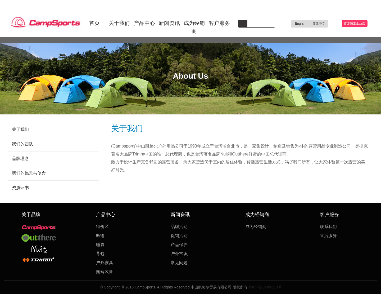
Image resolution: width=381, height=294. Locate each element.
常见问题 (179, 262)
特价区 (102, 226)
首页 (94, 23)
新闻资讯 (169, 23)
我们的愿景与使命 (29, 173)
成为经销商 (194, 27)
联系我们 (328, 226)
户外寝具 (104, 262)
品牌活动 (179, 226)
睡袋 (100, 244)
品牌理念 (20, 158)
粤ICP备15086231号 (264, 287)
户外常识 (179, 253)
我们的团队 (22, 144)
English (300, 23)
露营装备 (104, 271)
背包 (100, 253)
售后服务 (328, 235)
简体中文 (318, 23)
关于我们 (119, 23)
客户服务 (219, 23)
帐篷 (100, 235)
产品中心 (144, 23)
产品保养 (179, 244)
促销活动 (179, 235)
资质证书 (20, 187)
